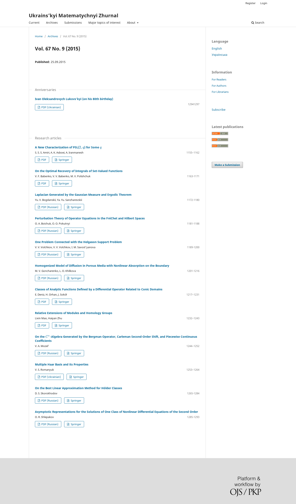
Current (34, 22)
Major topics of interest (104, 22)
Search (257, 22)
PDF (43, 160)
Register (250, 3)
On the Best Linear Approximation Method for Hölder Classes (78, 388)
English (217, 48)
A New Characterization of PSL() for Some (68, 147)
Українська (219, 55)
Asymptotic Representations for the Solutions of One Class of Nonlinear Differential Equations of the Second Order (116, 412)
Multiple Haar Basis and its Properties (61, 364)
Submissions (73, 22)
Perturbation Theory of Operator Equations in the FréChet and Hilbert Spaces (90, 218)
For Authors (219, 85)
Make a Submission (227, 165)
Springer (63, 160)
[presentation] (81, 147)
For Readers (219, 79)
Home (39, 36)
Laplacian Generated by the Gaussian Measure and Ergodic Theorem (83, 195)
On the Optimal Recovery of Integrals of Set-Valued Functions (79, 171)
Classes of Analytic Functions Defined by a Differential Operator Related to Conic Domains (98, 289)
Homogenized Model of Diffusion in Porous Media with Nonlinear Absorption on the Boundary (102, 266)
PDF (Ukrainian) (51, 107)
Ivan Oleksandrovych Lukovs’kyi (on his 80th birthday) (74, 99)
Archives (52, 22)
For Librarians (220, 92)
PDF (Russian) (49, 207)
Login (263, 3)
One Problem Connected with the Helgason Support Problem (78, 242)
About (131, 22)
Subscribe (218, 110)
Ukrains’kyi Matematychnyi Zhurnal (73, 15)
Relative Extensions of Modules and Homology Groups (73, 313)
